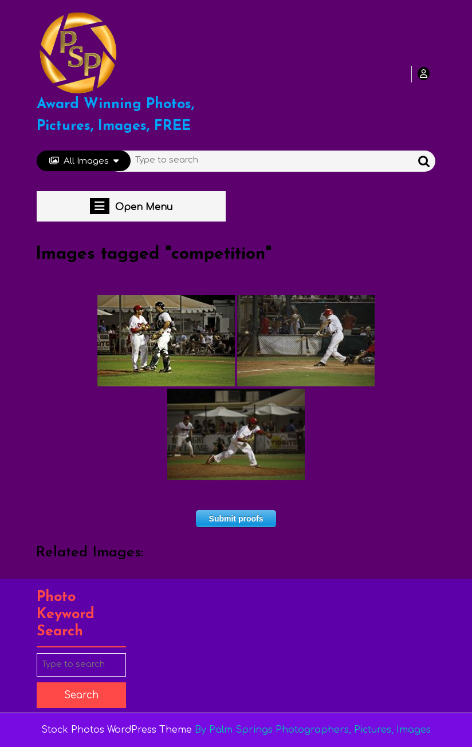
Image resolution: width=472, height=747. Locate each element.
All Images (84, 161)
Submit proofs (236, 518)
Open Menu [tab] (131, 206)
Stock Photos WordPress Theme (116, 730)
